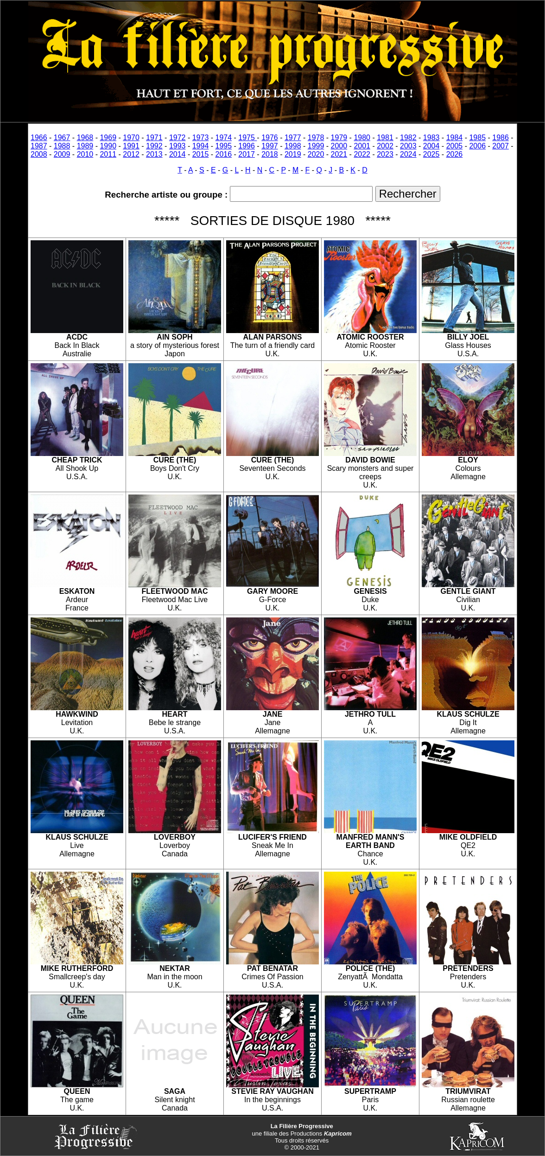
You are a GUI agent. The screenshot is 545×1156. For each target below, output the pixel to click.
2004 (431, 146)
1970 (131, 137)
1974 (223, 137)
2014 (177, 154)
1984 (454, 137)
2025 (431, 154)
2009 (62, 154)
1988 (62, 146)
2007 (500, 146)
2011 (108, 154)
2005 (454, 146)
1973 (200, 137)
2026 (454, 154)
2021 (339, 154)
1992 (154, 146)
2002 (385, 146)
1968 (85, 137)
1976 (269, 137)
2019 (293, 154)
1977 (293, 137)
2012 (131, 154)
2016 (223, 154)
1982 (408, 137)
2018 (269, 154)
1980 (362, 137)
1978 (316, 137)
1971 (154, 137)
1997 (269, 146)
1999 (316, 146)
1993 (177, 146)
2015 (200, 154)
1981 (385, 137)
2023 (385, 154)
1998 (293, 146)
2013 (154, 154)
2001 (362, 146)
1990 (108, 146)
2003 (408, 146)
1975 (247, 137)
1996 (246, 146)
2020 (316, 154)
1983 (431, 137)
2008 (39, 154)
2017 (246, 154)
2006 (477, 146)
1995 (223, 146)
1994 (200, 146)
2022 (362, 154)
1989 (85, 146)
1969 (108, 137)
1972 (177, 137)
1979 (339, 137)
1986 (500, 137)
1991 (131, 146)
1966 (39, 137)
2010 (85, 154)
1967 (62, 137)
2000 (339, 146)
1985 (477, 137)
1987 (39, 146)
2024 (408, 154)
